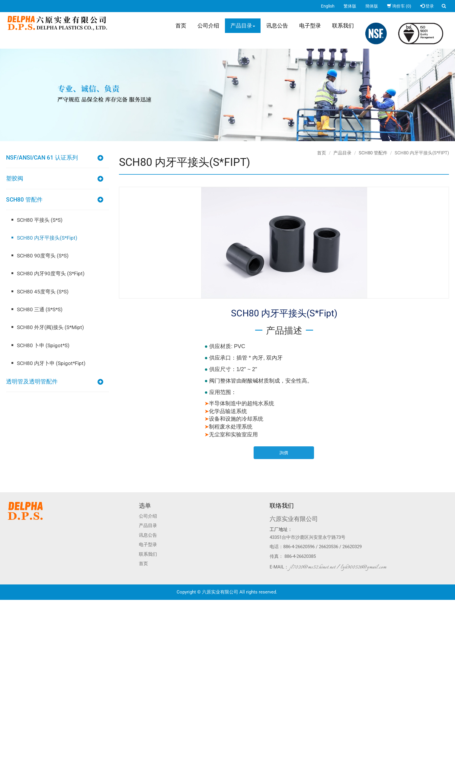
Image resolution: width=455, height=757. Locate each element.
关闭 (4, 602)
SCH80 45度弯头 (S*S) (43, 292)
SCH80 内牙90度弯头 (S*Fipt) (51, 273)
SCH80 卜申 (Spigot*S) (43, 345)
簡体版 (371, 6)
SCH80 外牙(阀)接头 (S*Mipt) (50, 327)
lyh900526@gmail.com (363, 567)
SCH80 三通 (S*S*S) (39, 309)
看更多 (8, 657)
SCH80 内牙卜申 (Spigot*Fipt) (51, 363)
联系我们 (343, 25)
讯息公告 (277, 25)
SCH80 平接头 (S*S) (39, 220)
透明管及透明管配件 (32, 381)
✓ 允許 (6, 615)
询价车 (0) (399, 6)
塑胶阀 (14, 178)
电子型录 (310, 25)
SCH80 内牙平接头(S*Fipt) (47, 238)
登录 (427, 6)
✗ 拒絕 (6, 621)
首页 (180, 25)
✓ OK (96, 754)
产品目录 (242, 25)
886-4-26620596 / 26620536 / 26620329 (322, 546)
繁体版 (350, 6)
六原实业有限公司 (294, 518)
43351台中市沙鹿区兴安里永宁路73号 (307, 537)
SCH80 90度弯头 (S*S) (43, 256)
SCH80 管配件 (24, 199)
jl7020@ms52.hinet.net (312, 567)
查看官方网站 (30, 657)
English (328, 6)
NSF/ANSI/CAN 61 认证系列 (42, 157)
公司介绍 (208, 25)
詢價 (284, 452)
